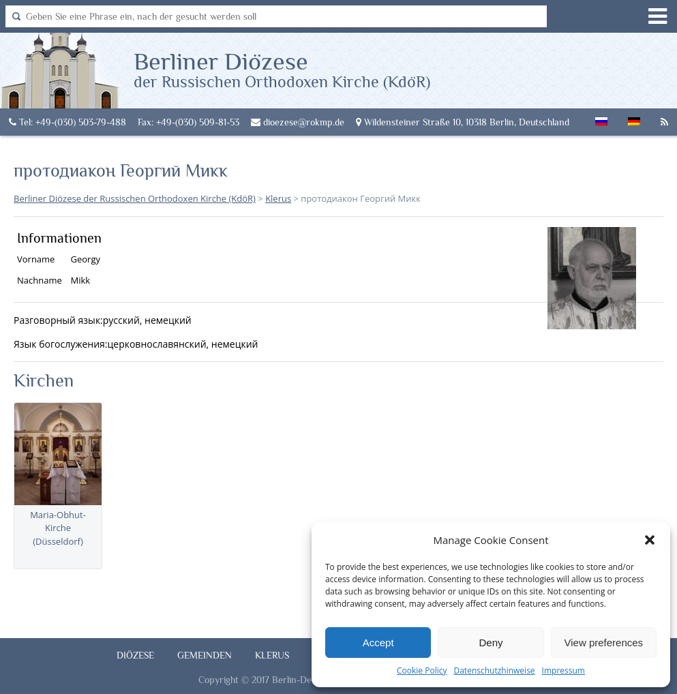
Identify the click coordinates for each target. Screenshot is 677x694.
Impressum (563, 670)
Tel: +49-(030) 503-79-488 (67, 122)
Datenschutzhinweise (494, 670)
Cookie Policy (422, 670)
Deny (490, 642)
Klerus (272, 655)
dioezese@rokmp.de (297, 122)
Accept (378, 642)
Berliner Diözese (282, 69)
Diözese (135, 655)
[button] (650, 540)
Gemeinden (204, 655)
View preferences (604, 642)
